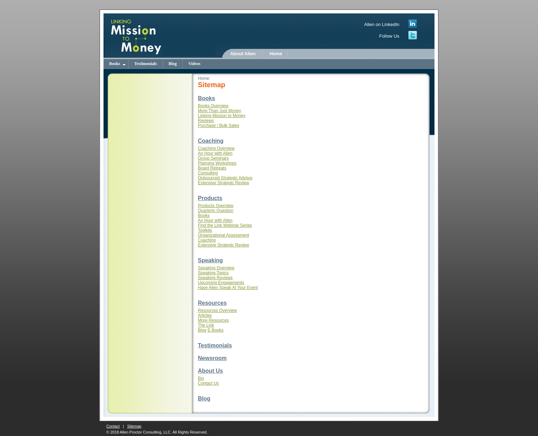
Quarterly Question (215, 210)
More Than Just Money (219, 110)
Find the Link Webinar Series (225, 225)
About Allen (242, 53)
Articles (205, 315)
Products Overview (215, 205)
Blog (173, 63)
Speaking (210, 260)
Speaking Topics (213, 272)
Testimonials (145, 63)
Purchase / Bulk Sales (218, 125)
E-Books (215, 330)
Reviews (206, 120)
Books (117, 63)
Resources (212, 303)
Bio (201, 378)
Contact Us (208, 383)
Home (275, 53)
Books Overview (213, 105)
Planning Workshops (217, 163)
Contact (113, 426)
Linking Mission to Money (221, 115)
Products (210, 198)
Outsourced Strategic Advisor (225, 177)
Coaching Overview (216, 148)
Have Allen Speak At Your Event (228, 287)
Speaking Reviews (215, 277)
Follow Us (389, 36)
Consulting (208, 173)
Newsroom (212, 358)
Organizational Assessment (223, 235)
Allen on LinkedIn (381, 24)
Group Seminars (213, 158)
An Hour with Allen (215, 153)
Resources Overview (217, 310)
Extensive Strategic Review (223, 182)
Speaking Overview (216, 267)
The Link (206, 325)
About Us (210, 371)
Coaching (211, 141)
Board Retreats (212, 168)
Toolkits (205, 230)
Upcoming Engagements (221, 282)
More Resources (213, 320)
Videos (194, 63)
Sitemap (134, 426)
